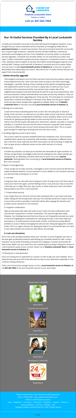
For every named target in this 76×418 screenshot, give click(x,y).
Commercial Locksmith (38, 308)
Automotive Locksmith (38, 334)
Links (53, 405)
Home (10, 402)
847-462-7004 (43, 21)
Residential (17, 402)
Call (38, 415)
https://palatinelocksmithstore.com (45, 397)
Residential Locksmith (38, 282)
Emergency (47, 402)
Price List (39, 405)
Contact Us (64, 402)
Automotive (37, 402)
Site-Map (47, 405)
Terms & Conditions (27, 405)
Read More (38, 304)
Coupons (56, 402)
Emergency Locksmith (38, 360)
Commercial (27, 402)
